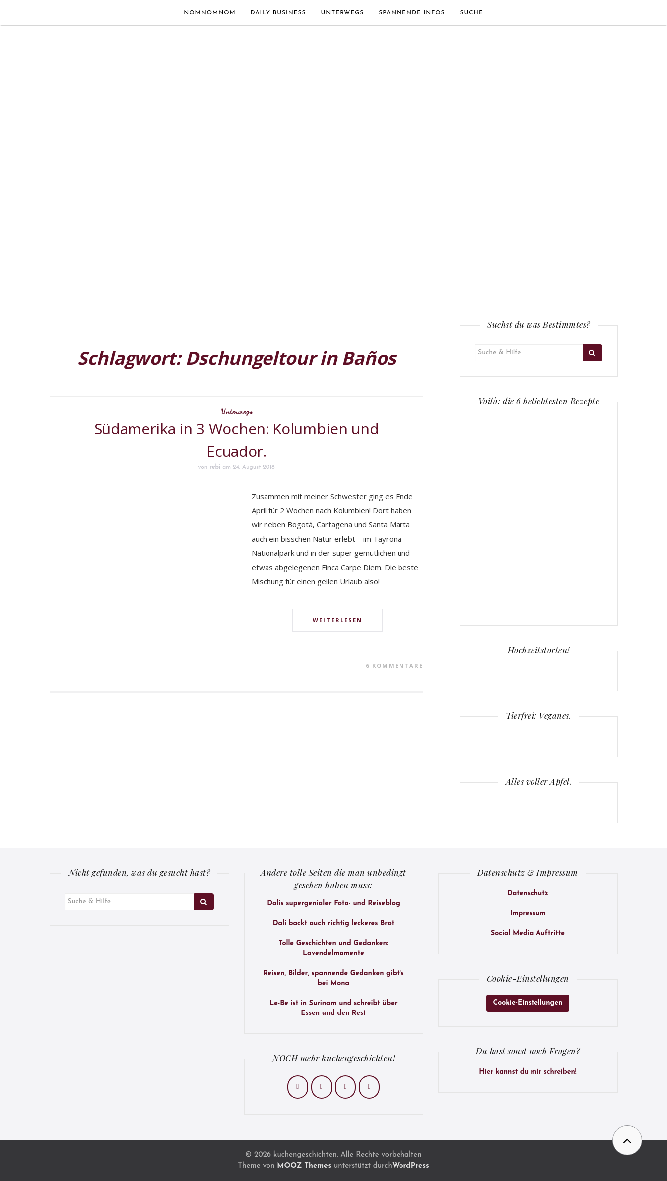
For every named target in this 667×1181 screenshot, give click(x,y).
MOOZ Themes (304, 1166)
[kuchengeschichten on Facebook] (297, 1087)
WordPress (410, 1166)
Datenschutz (527, 893)
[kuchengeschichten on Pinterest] (345, 1087)
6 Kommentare (394, 665)
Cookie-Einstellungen (528, 1003)
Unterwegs (342, 13)
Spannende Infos (412, 13)
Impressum (527, 913)
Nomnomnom (209, 13)
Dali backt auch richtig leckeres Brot (333, 923)
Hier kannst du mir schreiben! (527, 1072)
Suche (471, 13)
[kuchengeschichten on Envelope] (369, 1087)
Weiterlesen (337, 620)
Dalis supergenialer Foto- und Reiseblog (333, 903)
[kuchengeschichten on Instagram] (321, 1087)
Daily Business (278, 13)
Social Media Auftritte (528, 933)
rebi (214, 467)
